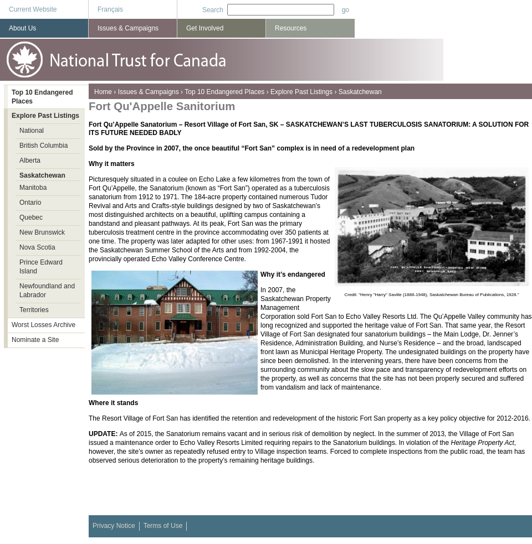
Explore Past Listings (301, 92)
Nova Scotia (37, 247)
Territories (34, 310)
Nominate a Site (35, 340)
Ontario (30, 202)
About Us (22, 28)
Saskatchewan (360, 92)
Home (103, 92)
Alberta (29, 160)
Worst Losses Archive (43, 325)
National (31, 130)
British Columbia (43, 145)
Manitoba (33, 187)
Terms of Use (163, 526)
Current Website (33, 9)
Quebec (31, 217)
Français (110, 9)
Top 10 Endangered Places (224, 92)
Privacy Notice (114, 526)
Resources (290, 28)
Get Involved (204, 28)
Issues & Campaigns (148, 92)
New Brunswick (42, 232)
